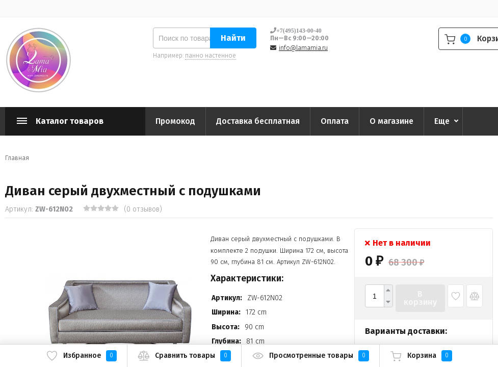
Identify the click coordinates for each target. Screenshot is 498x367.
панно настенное (210, 55)
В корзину (420, 298)
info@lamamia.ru (303, 47)
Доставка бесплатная (258, 121)
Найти (233, 38)
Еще (442, 121)
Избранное (81, 356)
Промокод (175, 121)
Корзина (421, 356)
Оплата (335, 121)
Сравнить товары (184, 356)
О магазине (391, 121)
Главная (17, 158)
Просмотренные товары (310, 356)
